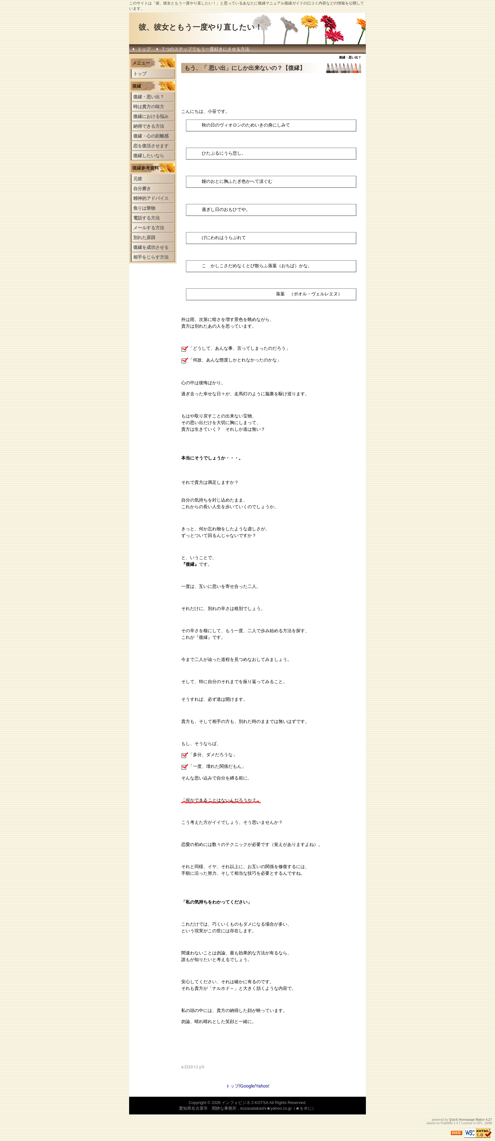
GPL (479, 1123)
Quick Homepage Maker (467, 1119)
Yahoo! (262, 1086)
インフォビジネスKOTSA (245, 1102)
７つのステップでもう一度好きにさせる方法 (205, 49)
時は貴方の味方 (148, 106)
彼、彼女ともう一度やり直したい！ (200, 27)
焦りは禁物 (144, 208)
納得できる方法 (148, 126)
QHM (488, 1123)
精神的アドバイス (151, 198)
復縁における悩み (151, 116)
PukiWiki (447, 1123)
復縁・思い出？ (148, 96)
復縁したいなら (148, 155)
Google (247, 1086)
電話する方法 (146, 217)
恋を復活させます (151, 145)
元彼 (137, 178)
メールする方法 (148, 227)
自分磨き (142, 188)
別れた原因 (144, 237)
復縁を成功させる (151, 247)
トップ (144, 49)
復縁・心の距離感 (151, 136)
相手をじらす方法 (151, 257)
